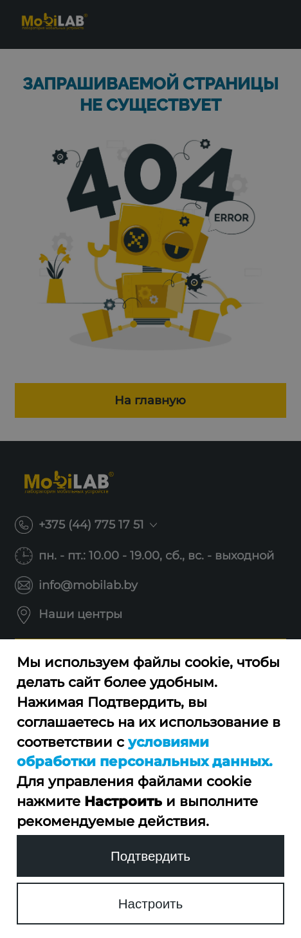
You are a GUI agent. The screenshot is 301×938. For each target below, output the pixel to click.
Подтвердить (150, 856)
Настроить (150, 903)
